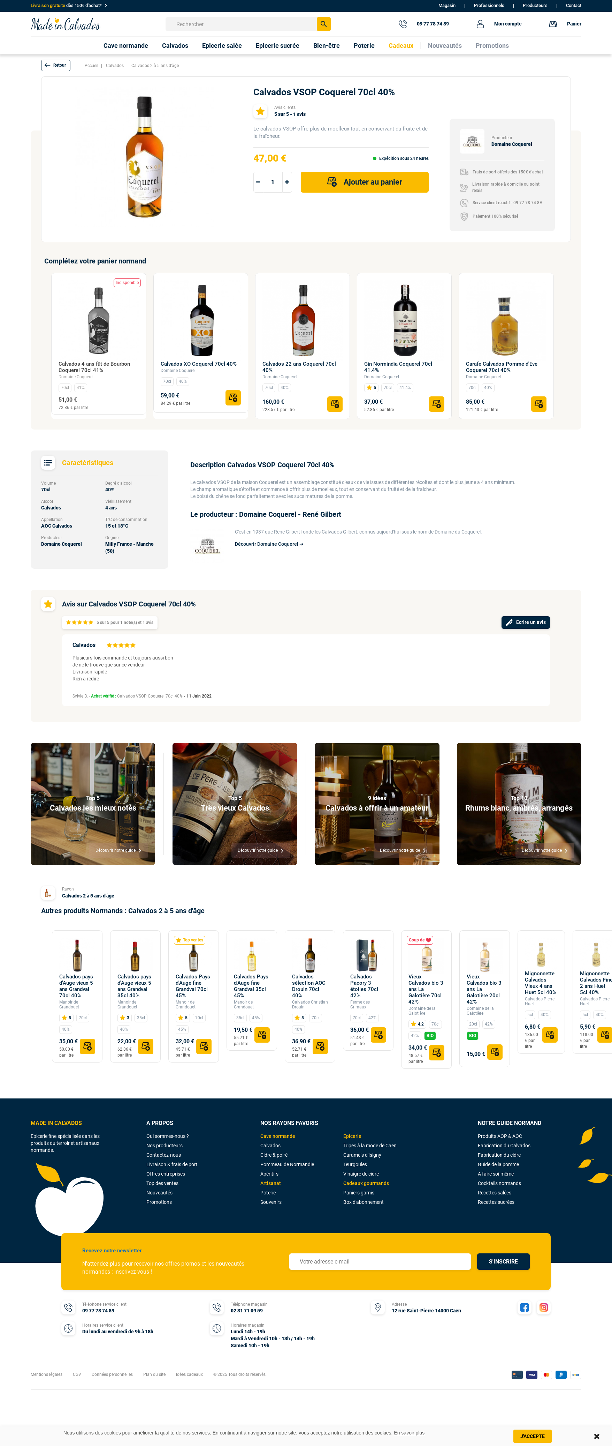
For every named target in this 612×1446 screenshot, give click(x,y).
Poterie (268, 1192)
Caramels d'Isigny (362, 1155)
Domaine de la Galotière (422, 1011)
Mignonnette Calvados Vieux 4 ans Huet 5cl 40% (540, 983)
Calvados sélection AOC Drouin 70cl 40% (309, 986)
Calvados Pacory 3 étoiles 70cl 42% (364, 986)
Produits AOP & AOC (500, 1136)
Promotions (159, 1202)
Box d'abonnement (363, 1202)
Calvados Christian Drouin (310, 1004)
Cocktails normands (499, 1183)
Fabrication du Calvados (504, 1145)
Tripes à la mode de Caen (370, 1145)
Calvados (270, 1145)
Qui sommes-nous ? (167, 1136)
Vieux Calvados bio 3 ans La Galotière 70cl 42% (425, 989)
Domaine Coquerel (76, 376)
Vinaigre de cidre (361, 1174)
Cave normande (277, 1136)
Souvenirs (271, 1202)
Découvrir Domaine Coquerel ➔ (269, 544)
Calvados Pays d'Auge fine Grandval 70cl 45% (193, 986)
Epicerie (352, 1136)
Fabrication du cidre (499, 1155)
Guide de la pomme (498, 1164)
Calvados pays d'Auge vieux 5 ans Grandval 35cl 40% (134, 986)
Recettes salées (494, 1192)
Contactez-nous (163, 1155)
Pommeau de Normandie (287, 1164)
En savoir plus (409, 1433)
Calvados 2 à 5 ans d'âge (88, 896)
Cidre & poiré (274, 1155)
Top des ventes (162, 1183)
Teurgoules (355, 1164)
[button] (55, 65)
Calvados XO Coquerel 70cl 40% (199, 364)
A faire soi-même (496, 1174)
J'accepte (532, 1436)
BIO (430, 1035)
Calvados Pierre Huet (539, 1001)
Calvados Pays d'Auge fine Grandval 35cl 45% (251, 986)
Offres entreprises (165, 1174)
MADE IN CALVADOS (56, 1123)
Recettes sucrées (496, 1202)
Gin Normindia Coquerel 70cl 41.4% (398, 367)
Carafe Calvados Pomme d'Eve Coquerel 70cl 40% (501, 367)
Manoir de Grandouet (69, 1004)
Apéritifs (269, 1174)
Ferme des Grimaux (360, 1004)
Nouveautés (159, 1192)
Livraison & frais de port (172, 1164)
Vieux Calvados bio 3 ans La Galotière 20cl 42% (484, 989)
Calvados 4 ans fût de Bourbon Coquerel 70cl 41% (94, 367)
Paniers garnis (358, 1192)
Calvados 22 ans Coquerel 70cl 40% (299, 367)
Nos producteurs (164, 1145)
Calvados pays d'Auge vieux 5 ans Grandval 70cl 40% (76, 986)
